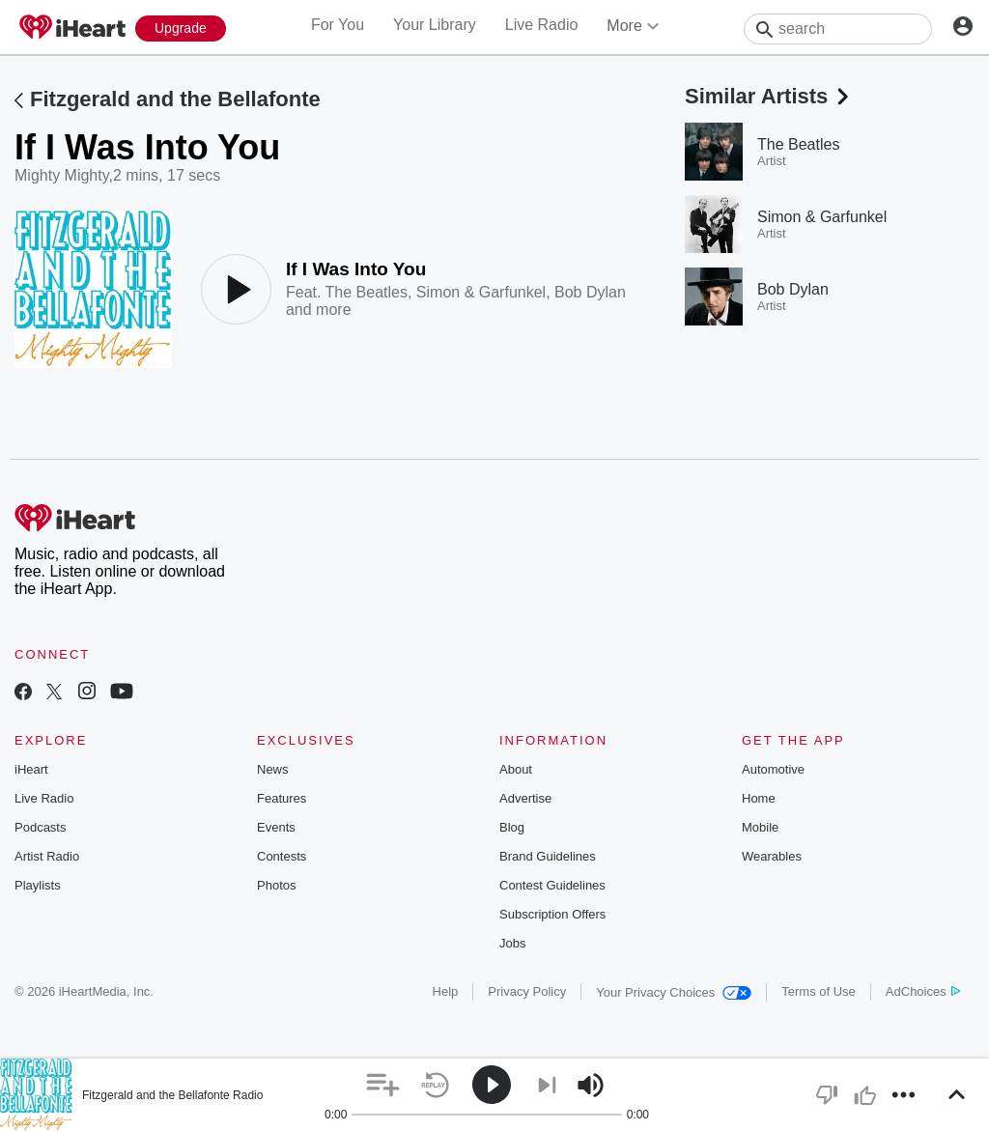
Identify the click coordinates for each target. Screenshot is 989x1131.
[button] (383, 1085)
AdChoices (923, 991)
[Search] (838, 29)
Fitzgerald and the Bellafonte (175, 99)
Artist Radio (46, 856)
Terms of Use (818, 991)
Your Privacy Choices (673, 992)
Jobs (512, 943)
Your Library (434, 24)
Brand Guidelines (547, 856)
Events (276, 827)
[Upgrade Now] (180, 28)
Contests (281, 856)
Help (446, 991)
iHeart (31, 769)
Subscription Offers (552, 914)
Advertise (525, 798)
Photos (276, 885)
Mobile (760, 827)
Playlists (37, 885)
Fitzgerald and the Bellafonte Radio (172, 1095)
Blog (511, 827)
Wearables (772, 856)
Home (759, 798)
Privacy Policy (527, 991)
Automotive (773, 769)
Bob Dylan (590, 292)
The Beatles (366, 292)
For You (337, 24)
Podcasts (40, 827)
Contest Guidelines (552, 885)
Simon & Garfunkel (481, 292)
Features (281, 798)
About (515, 769)
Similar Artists (769, 96)
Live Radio (542, 24)
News (273, 769)
